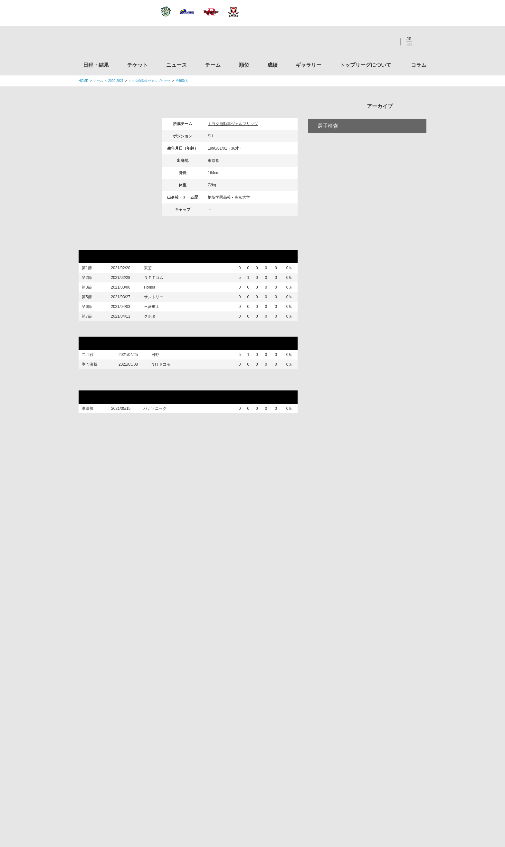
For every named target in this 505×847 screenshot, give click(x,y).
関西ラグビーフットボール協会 (372, 625)
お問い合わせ (290, 802)
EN (409, 44)
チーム (213, 65)
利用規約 (214, 802)
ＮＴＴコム (157, 283)
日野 (157, 382)
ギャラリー (308, 65)
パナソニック (158, 440)
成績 (272, 65)
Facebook (371, 41)
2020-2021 (116, 81)
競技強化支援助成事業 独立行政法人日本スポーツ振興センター (372, 747)
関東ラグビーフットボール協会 (372, 600)
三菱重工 (155, 325)
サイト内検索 (421, 41)
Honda (153, 297)
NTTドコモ (162, 394)
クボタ (153, 340)
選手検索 (328, 152)
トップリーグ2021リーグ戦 (117, 244)
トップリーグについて (365, 65)
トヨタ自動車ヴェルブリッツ (149, 81)
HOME (83, 81)
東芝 (151, 269)
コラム (418, 65)
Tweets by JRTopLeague (258, 567)
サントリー (157, 310)
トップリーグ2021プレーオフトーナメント (137, 356)
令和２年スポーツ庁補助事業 (372, 772)
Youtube (389, 41)
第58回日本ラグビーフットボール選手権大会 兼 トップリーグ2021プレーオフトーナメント (187, 412)
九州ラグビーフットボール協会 (372, 649)
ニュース (176, 65)
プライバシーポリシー (250, 802)
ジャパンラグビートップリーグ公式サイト (114, 43)
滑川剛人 (182, 81)
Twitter (354, 41)
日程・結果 (96, 65)
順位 (244, 65)
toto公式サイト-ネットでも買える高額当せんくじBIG (372, 723)
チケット (137, 65)
